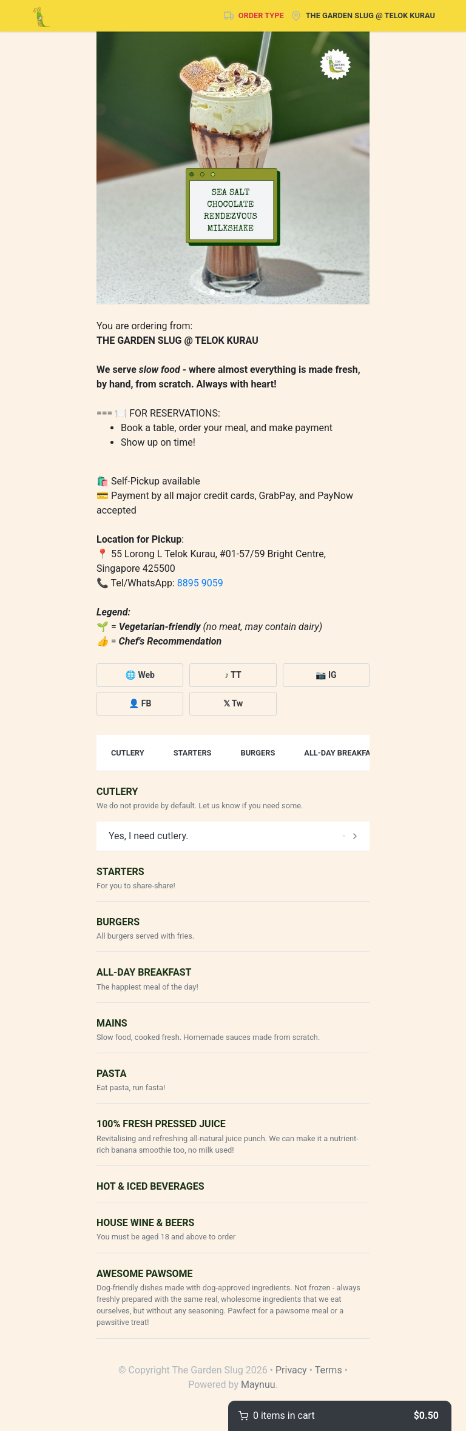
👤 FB (140, 703)
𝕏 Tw (233, 703)
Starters (193, 752)
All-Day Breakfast (342, 752)
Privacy (291, 1370)
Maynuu (258, 1384)
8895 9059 (200, 583)
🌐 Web (139, 675)
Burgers (257, 752)
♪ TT (233, 675)
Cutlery (127, 752)
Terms (328, 1370)
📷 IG (326, 675)
